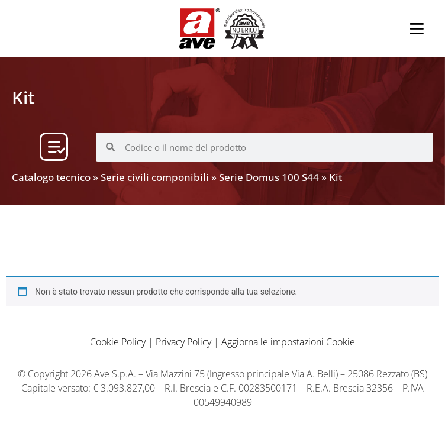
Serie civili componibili (155, 177)
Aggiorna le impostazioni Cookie (288, 341)
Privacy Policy (183, 341)
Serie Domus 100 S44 (269, 177)
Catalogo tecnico (51, 177)
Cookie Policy (118, 341)
